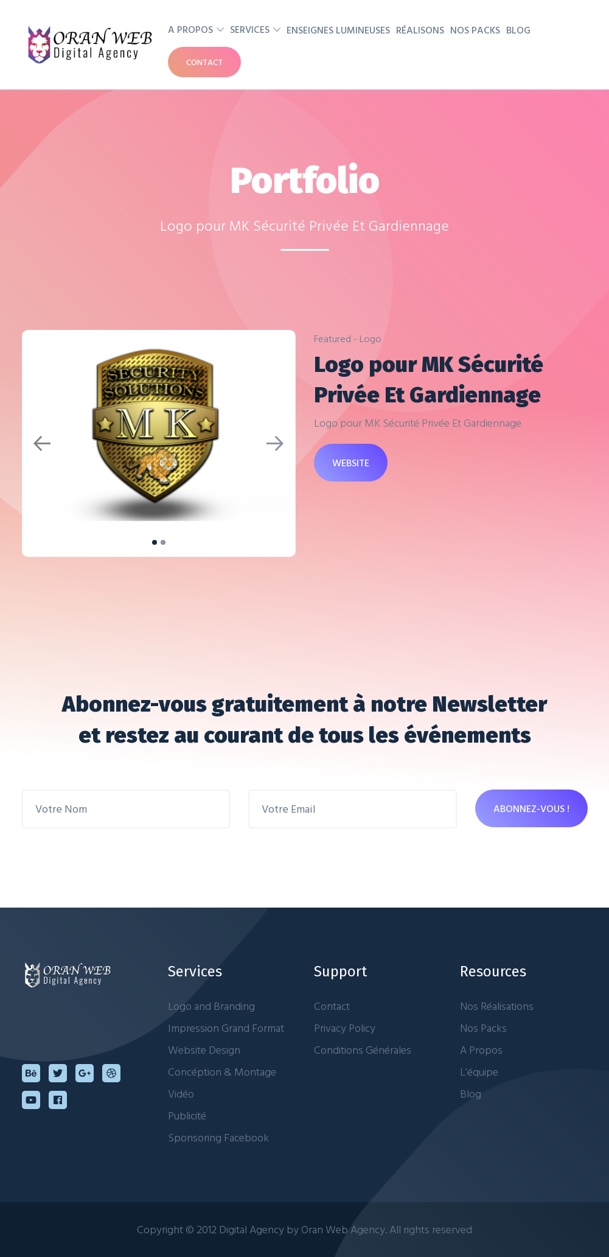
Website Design (204, 1050)
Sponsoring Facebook (218, 1137)
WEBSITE (350, 462)
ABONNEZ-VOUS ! (531, 808)
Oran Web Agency (343, 1229)
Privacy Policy (344, 1028)
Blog (518, 30)
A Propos (190, 29)
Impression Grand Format (226, 1028)
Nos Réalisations (497, 1006)
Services (250, 29)
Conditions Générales (362, 1050)
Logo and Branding (211, 1006)
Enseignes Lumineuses (338, 30)
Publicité (187, 1115)
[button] (42, 443)
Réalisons (420, 30)
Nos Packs (475, 30)
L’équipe (479, 1071)
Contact (204, 61)
